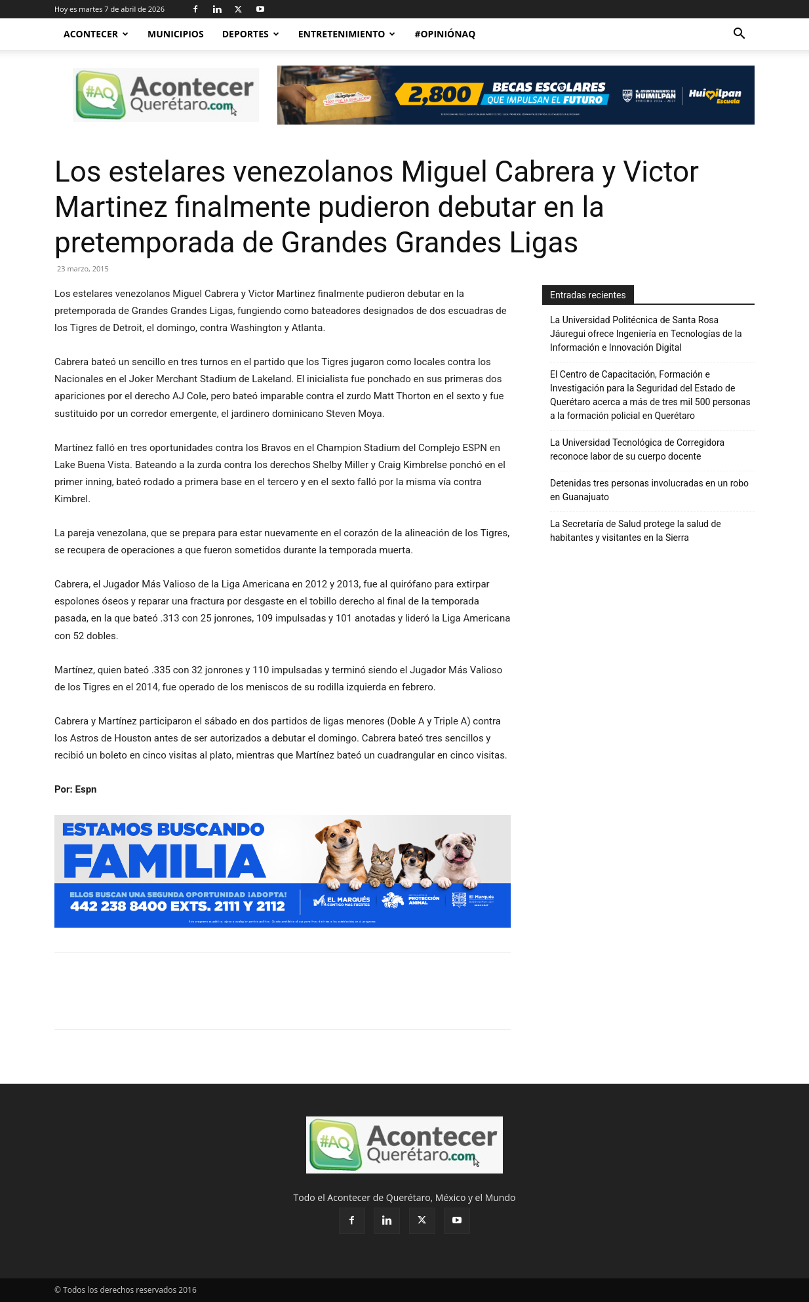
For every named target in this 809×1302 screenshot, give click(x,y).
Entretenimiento (347, 34)
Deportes (250, 34)
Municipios (176, 34)
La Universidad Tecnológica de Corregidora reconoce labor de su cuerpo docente (637, 449)
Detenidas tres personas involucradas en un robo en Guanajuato (649, 490)
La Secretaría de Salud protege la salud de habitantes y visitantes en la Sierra (635, 531)
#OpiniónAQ (444, 34)
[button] (739, 35)
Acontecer (96, 34)
